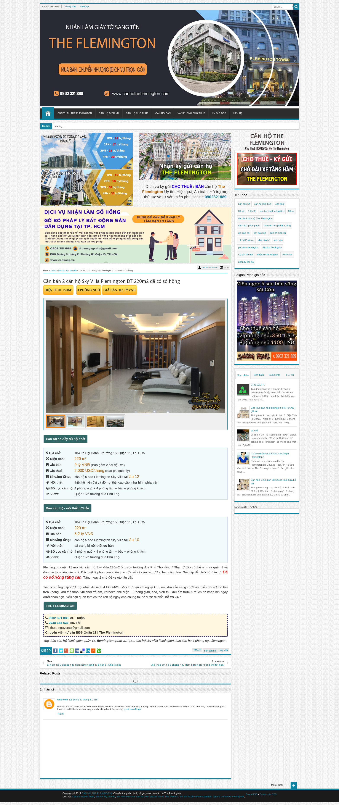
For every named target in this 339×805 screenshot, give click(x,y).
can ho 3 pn (260, 233)
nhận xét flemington (267, 254)
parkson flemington (248, 247)
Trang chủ (70, 6)
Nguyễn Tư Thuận (209, 267)
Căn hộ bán (163, 113)
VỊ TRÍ (254, 430)
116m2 (252, 211)
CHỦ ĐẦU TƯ (258, 385)
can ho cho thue (262, 204)
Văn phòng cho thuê (191, 113)
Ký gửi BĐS (219, 113)
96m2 (291, 211)
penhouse (287, 254)
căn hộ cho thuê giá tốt (272, 211)
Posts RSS (251, 794)
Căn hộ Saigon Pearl (83, 796)
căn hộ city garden (105, 796)
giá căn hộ (243, 233)
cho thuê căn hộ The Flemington (255, 218)
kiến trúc (278, 240)
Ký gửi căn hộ (245, 254)
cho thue (280, 204)
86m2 (241, 211)
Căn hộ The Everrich (167, 796)
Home (48, 113)
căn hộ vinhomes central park (228, 796)
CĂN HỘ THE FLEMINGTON (267, 139)
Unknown (62, 699)
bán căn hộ (210, 650)
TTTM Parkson (246, 240)
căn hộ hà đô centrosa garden (195, 796)
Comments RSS (268, 794)
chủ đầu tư (264, 240)
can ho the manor (126, 796)
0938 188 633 (59, 622)
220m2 (197, 650)
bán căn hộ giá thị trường (277, 225)
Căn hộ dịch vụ (109, 113)
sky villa (223, 650)
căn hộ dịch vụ (278, 233)
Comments (274, 375)
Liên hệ (237, 113)
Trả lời (60, 714)
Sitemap (84, 6)
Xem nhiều (243, 375)
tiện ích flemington (272, 247)
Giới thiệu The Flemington (75, 113)
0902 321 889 (59, 618)
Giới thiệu (259, 375)
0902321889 (215, 197)
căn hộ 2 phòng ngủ (249, 225)
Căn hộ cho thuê (137, 113)
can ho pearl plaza (146, 796)
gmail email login (132, 709)
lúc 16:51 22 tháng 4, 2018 (83, 699)
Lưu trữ (290, 375)
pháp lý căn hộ (246, 262)
